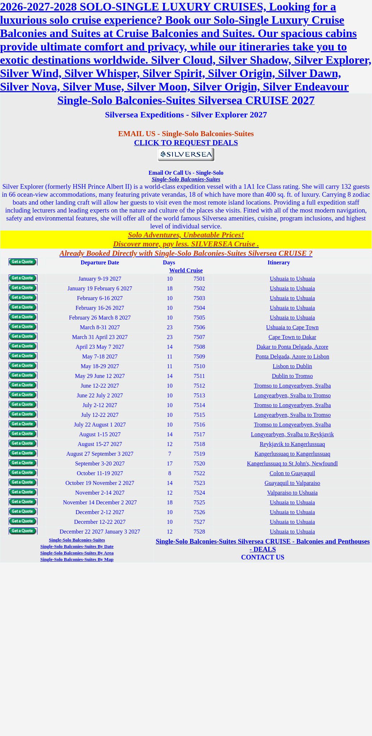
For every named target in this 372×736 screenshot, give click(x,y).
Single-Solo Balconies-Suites (186, 179)
